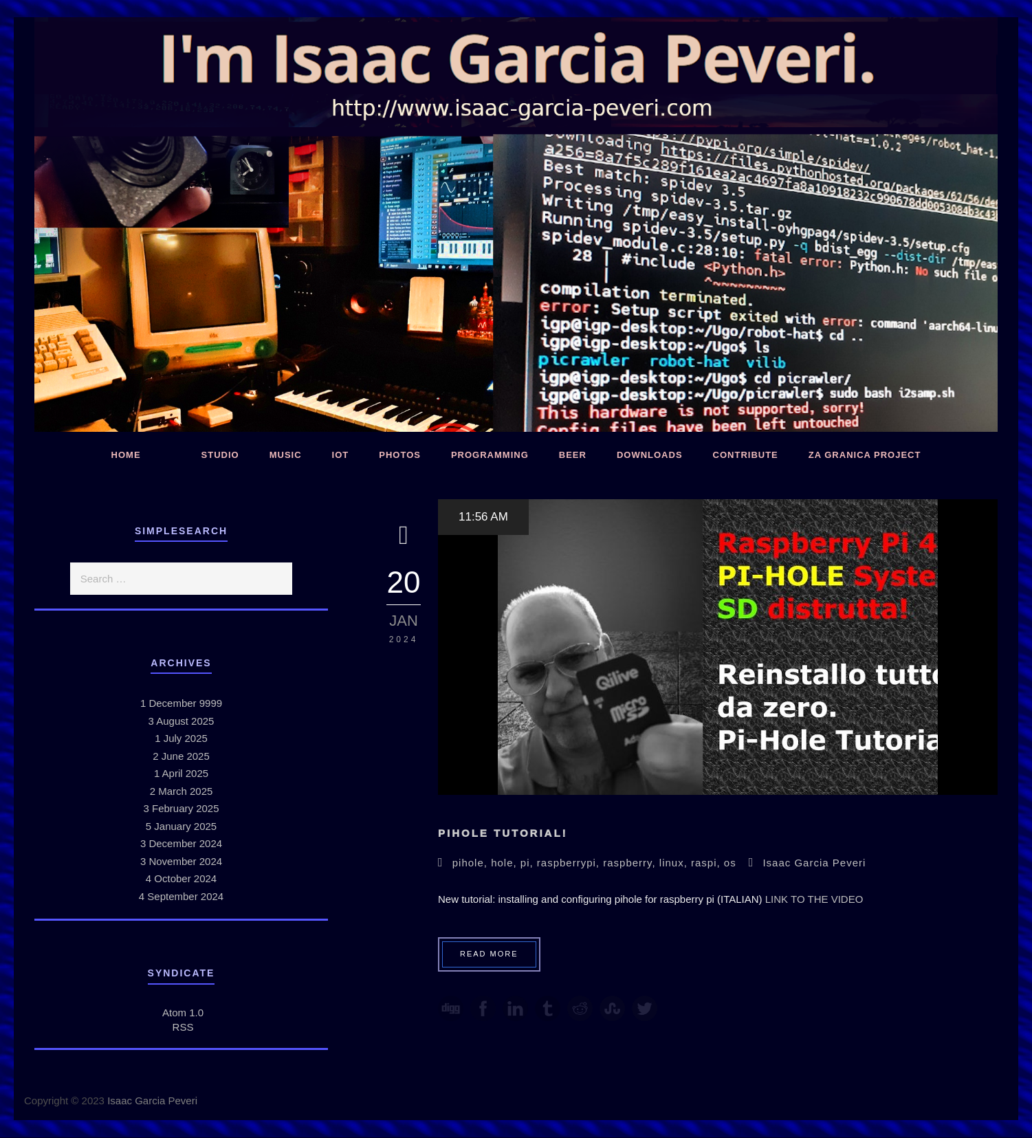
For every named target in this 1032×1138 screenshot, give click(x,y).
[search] (181, 578)
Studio (220, 455)
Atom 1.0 (183, 1012)
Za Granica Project (865, 455)
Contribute (745, 455)
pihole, (471, 862)
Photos (400, 455)
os (730, 862)
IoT (340, 455)
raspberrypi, (570, 862)
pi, (528, 862)
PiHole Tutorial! (503, 833)
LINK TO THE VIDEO (814, 899)
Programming (490, 455)
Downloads (650, 455)
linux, (675, 862)
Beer (572, 455)
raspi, (707, 862)
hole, (505, 862)
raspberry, (631, 862)
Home (126, 455)
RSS (183, 1027)
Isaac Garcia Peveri (814, 862)
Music (286, 455)
